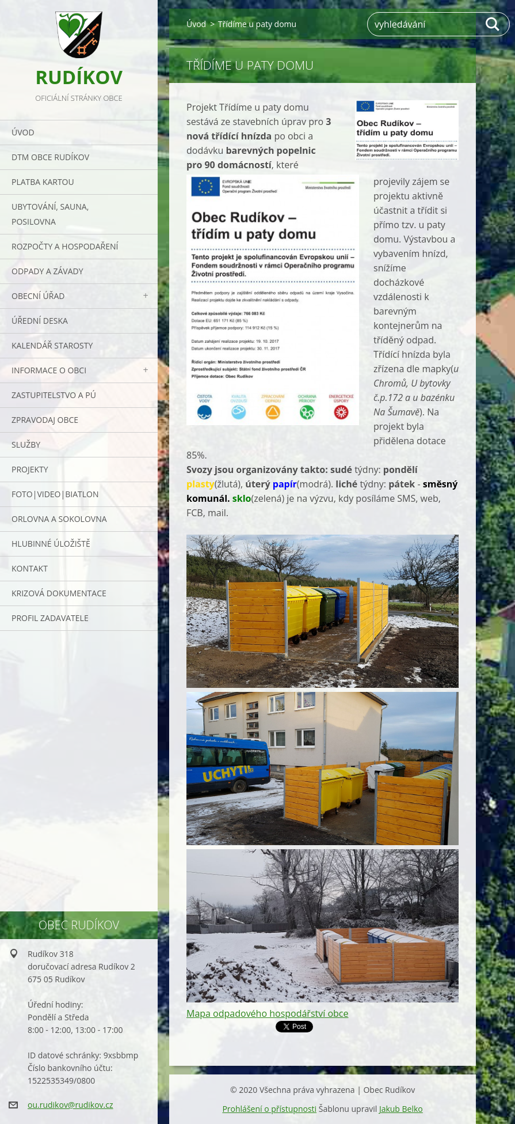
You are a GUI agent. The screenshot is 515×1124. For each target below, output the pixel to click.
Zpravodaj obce (45, 419)
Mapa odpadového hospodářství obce (267, 1013)
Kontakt (30, 568)
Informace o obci (49, 370)
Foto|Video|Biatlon (55, 494)
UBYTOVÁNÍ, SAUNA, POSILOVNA (50, 214)
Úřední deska (40, 320)
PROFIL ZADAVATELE (50, 617)
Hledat (493, 24)
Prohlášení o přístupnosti (269, 1108)
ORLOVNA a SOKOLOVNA (59, 518)
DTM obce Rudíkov (50, 157)
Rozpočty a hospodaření (65, 246)
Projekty (30, 469)
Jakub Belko (401, 1108)
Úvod (23, 132)
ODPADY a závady (47, 271)
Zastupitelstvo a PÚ (54, 394)
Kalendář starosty (52, 345)
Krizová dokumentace (59, 593)
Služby (26, 444)
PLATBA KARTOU (43, 181)
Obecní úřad (38, 295)
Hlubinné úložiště (51, 543)
